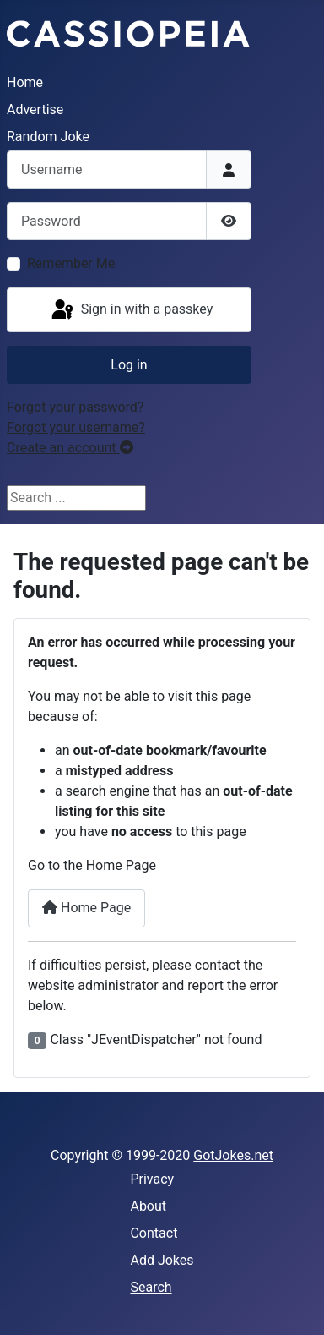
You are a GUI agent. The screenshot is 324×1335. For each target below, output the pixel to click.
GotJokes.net (233, 1155)
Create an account (70, 448)
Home (25, 82)
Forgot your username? (76, 427)
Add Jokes (161, 1260)
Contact (153, 1233)
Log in (129, 365)
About (148, 1206)
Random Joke (48, 137)
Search (150, 1287)
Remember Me (71, 263)
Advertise (35, 109)
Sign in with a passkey (131, 310)
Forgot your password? (75, 407)
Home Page (86, 908)
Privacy (152, 1179)
